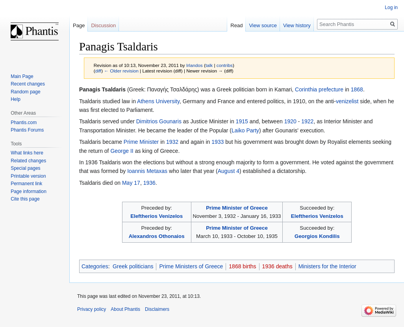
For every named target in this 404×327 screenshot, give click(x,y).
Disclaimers (157, 309)
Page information (28, 191)
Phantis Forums (27, 130)
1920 (290, 121)
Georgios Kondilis (317, 236)
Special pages (25, 168)
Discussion (103, 25)
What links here (27, 153)
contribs (225, 65)
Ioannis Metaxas (147, 171)
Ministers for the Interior (327, 266)
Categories (95, 266)
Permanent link (26, 183)
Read (236, 25)
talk (209, 65)
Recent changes (28, 84)
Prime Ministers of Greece (191, 266)
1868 (357, 89)
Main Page (22, 76)
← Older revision (121, 70)
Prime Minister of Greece (237, 208)
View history (297, 25)
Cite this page (25, 199)
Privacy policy (91, 309)
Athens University (158, 101)
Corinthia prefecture (319, 89)
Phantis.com (24, 122)
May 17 (131, 183)
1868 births (242, 266)
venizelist (347, 101)
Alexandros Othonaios (157, 236)
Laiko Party (245, 130)
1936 (149, 183)
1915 (242, 121)
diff (98, 70)
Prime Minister (141, 142)
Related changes (28, 161)
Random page (25, 92)
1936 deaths (277, 266)
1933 (217, 142)
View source (263, 25)
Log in (391, 7)
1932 (172, 142)
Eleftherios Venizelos (156, 216)
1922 (307, 121)
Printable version (28, 176)
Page (79, 25)
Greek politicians (133, 266)
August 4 (228, 171)
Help (15, 99)
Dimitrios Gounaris (159, 121)
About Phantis (125, 309)
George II (121, 151)
